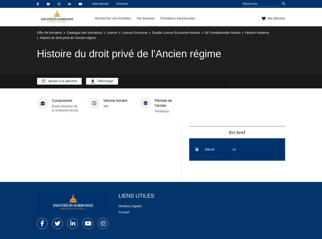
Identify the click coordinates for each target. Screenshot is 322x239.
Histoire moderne (257, 32)
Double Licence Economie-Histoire (176, 32)
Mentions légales (130, 206)
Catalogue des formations (84, 32)
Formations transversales (177, 18)
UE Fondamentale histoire (223, 32)
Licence (112, 32)
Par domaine (146, 18)
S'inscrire (122, 3)
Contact (124, 212)
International (100, 3)
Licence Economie (134, 32)
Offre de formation (49, 32)
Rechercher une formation (113, 18)
